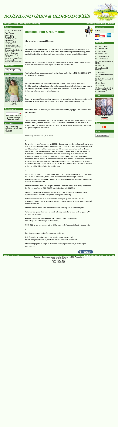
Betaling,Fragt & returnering (30, 24)
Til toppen (7, 24)
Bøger (7, 48)
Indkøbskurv (100, 24)
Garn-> (7, 35)
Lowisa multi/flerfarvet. (104, 115)
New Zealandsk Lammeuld (101, 69)
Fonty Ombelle (103, 46)
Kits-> (7, 43)
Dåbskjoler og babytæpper (9, 41)
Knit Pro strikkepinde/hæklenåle (12, 57)
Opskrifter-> (9, 39)
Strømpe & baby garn (12, 61)
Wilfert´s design (10, 53)
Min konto (90, 24)
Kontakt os (8, 132)
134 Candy (101, 83)
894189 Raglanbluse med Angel (13, 102)
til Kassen (110, 24)
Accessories (9, 60)
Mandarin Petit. (103, 49)
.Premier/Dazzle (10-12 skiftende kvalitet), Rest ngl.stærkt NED (104, 89)
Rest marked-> (10, 55)
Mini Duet (101, 65)
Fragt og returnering (11, 127)
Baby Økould (102, 51)
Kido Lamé (101, 85)
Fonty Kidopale (103, 59)
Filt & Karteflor (9, 34)
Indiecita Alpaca (103, 54)
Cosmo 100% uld (103, 56)
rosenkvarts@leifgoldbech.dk (36, 179)
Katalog (15, 24)
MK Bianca (101, 72)
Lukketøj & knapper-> (12, 47)
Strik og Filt (8, 37)
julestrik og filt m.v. (11, 45)
